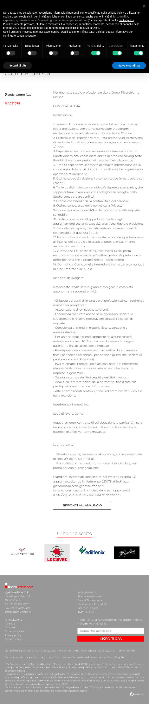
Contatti (10, 627)
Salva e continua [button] (129, 65)
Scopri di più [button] (17, 65)
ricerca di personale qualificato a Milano (81, 667)
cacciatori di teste (15, 670)
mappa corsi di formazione (54, 657)
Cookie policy (13, 639)
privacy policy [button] (116, 12)
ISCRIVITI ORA (111, 638)
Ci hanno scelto (14, 631)
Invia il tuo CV (85, 611)
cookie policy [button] (126, 20)
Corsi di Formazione (89, 600)
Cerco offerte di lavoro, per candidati (92, 657)
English (119, 657)
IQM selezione (13, 619)
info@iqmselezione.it (18, 611)
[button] (144, 6)
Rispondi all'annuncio (82, 505)
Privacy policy (13, 635)
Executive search (88, 592)
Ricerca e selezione (89, 596)
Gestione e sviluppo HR (91, 604)
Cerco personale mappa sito (21, 657)
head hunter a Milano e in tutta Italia (57, 664)
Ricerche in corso (87, 607)
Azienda (10, 623)
